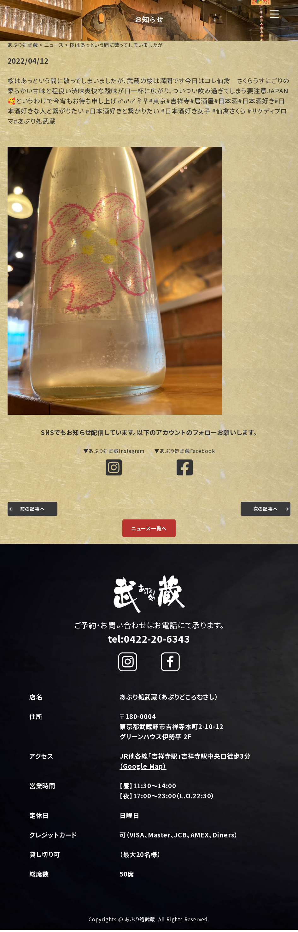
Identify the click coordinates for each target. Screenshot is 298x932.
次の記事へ (264, 511)
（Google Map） (143, 768)
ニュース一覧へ (149, 530)
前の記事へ (33, 511)
